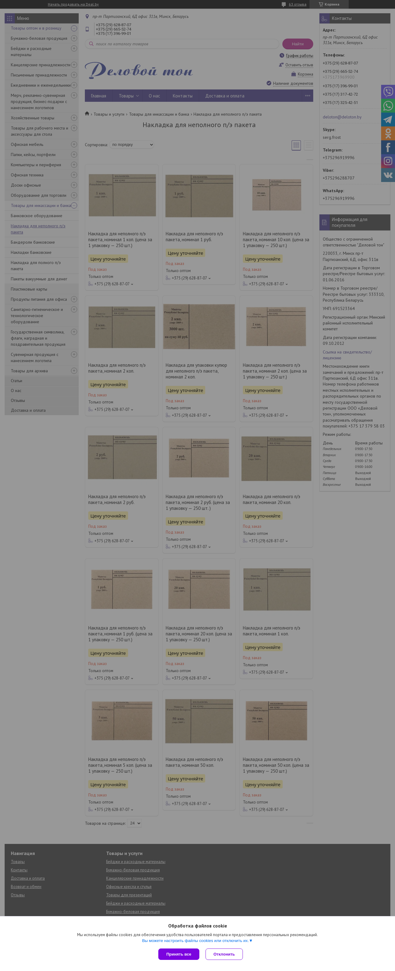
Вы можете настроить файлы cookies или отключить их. (195, 940)
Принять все (178, 954)
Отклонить (224, 954)
